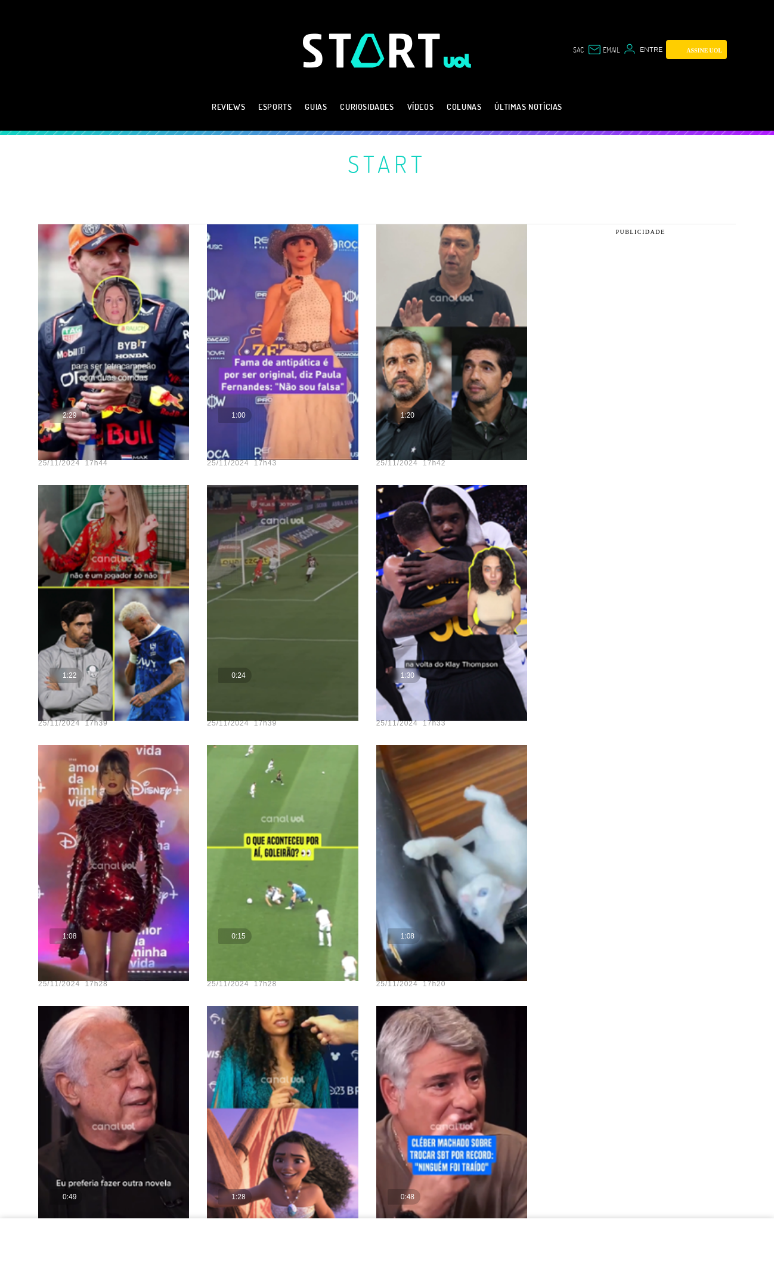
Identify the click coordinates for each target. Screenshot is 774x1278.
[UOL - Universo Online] (458, 61)
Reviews (228, 106)
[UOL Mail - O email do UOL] (603, 49)
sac (578, 49)
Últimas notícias (528, 106)
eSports (275, 106)
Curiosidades (367, 106)
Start (387, 163)
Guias (316, 106)
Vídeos (420, 106)
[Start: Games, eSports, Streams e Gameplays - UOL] (373, 50)
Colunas (464, 106)
